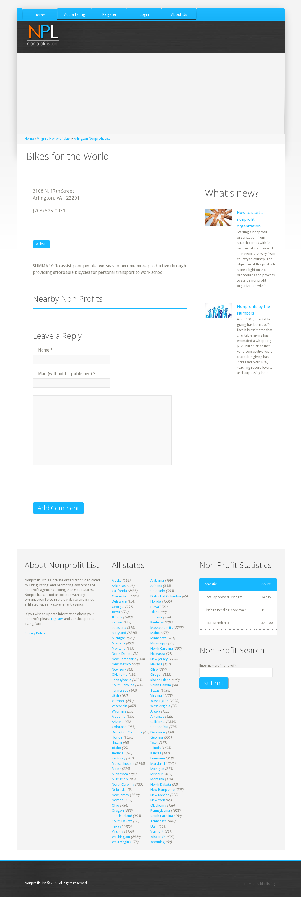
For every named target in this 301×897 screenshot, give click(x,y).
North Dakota (122, 654)
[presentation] (73, 487)
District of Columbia (165, 596)
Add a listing (266, 884)
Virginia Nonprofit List (53, 138)
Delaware (119, 601)
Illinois (117, 617)
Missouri (118, 643)
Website (41, 244)
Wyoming (119, 711)
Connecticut (121, 596)
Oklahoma (120, 675)
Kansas (117, 622)
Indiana (156, 617)
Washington (159, 701)
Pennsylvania (121, 680)
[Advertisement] (150, 93)
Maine (155, 633)
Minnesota (158, 638)
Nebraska (157, 654)
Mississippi (158, 643)
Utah (115, 695)
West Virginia (160, 706)
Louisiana (119, 628)
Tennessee (120, 690)
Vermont (118, 701)
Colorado (157, 591)
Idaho (155, 612)
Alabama (157, 580)
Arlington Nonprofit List (92, 138)
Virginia (156, 695)
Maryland (119, 633)
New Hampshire (124, 659)
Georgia (118, 607)
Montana (118, 649)
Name (45, 350)
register (57, 619)
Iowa (116, 612)
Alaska (117, 580)
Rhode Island (160, 680)
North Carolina (161, 649)
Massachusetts (161, 628)
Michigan (119, 638)
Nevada (156, 664)
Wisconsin (119, 706)
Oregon (156, 675)
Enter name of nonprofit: (218, 665)
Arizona (156, 586)
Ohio (154, 669)
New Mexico (121, 664)
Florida (155, 601)
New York (119, 669)
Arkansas (119, 586)
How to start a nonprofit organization (250, 219)
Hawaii (155, 607)
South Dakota (160, 685)
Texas (154, 690)
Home (29, 138)
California (119, 591)
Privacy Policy (35, 633)
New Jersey (159, 659)
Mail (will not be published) (66, 373)
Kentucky (157, 622)
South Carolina (123, 685)
